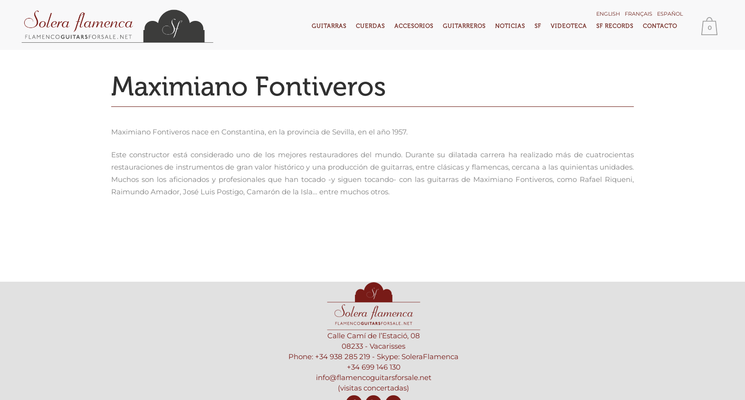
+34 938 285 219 (342, 356)
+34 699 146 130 (374, 366)
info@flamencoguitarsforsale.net (373, 377)
